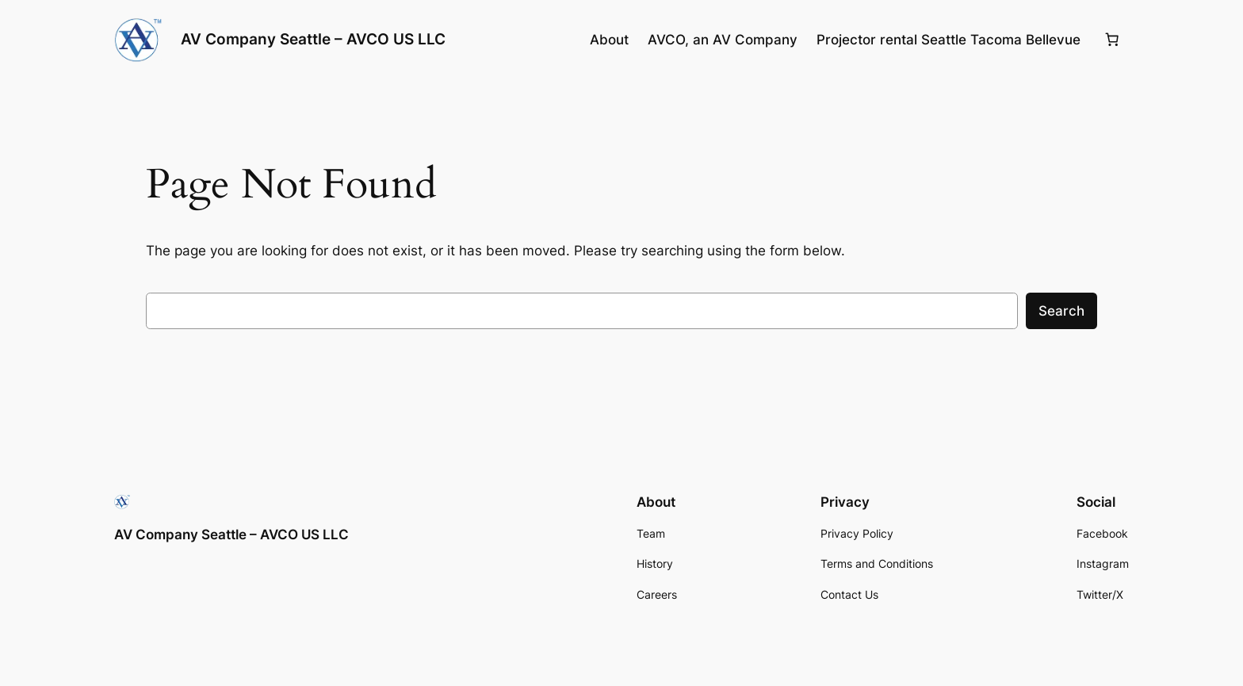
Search (1061, 311)
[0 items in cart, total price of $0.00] (1112, 39)
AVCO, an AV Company (722, 40)
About (609, 40)
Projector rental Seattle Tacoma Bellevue (948, 40)
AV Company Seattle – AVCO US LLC (313, 38)
